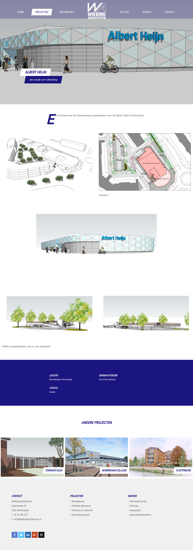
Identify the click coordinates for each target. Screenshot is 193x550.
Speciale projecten (81, 514)
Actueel (125, 12)
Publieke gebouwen (81, 505)
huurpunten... (136, 510)
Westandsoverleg (138, 501)
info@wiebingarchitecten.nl (27, 519)
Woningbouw (78, 501)
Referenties (67, 12)
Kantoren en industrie (82, 510)
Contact (170, 12)
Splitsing (134, 505)
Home (20, 12)
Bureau (147, 12)
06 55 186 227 (21, 514)
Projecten (41, 12)
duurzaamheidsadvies (140, 514)
